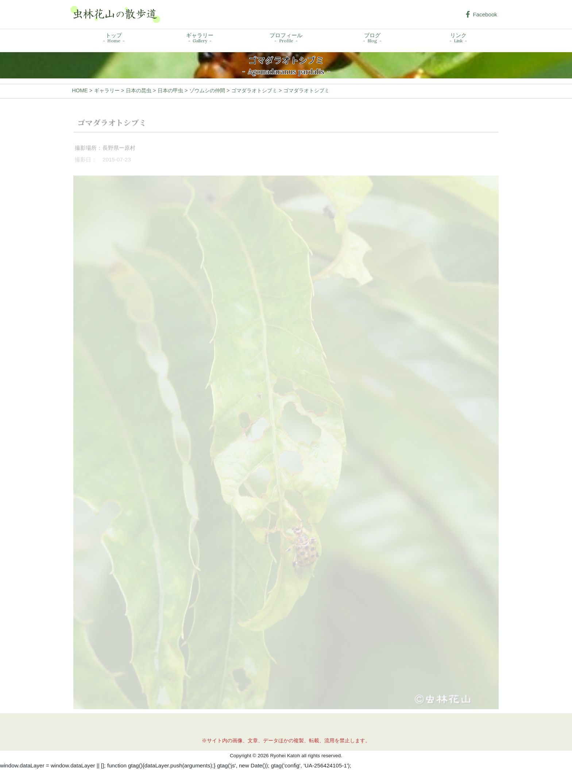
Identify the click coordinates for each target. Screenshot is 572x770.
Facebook (481, 14)
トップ (114, 38)
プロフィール (286, 38)
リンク (458, 38)
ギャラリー (199, 38)
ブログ (372, 38)
